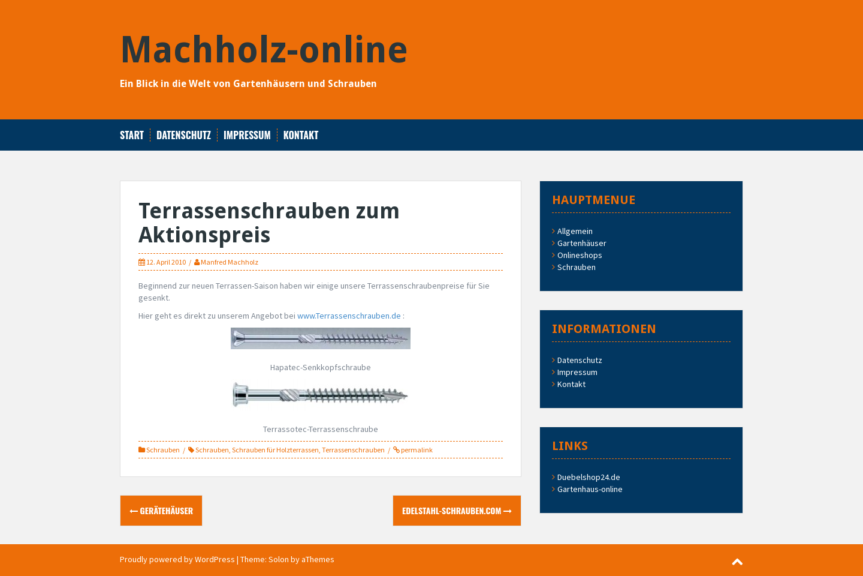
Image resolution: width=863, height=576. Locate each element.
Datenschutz (183, 135)
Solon (278, 559)
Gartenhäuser (581, 243)
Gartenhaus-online (590, 489)
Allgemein (575, 231)
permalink (416, 449)
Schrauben (163, 449)
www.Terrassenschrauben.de (349, 315)
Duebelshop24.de (588, 477)
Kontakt (300, 135)
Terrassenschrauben (353, 449)
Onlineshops (579, 255)
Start (132, 135)
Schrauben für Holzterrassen (275, 449)
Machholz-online (264, 50)
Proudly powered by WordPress (177, 559)
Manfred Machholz (229, 261)
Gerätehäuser (161, 510)
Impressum (247, 135)
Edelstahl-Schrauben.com (457, 510)
